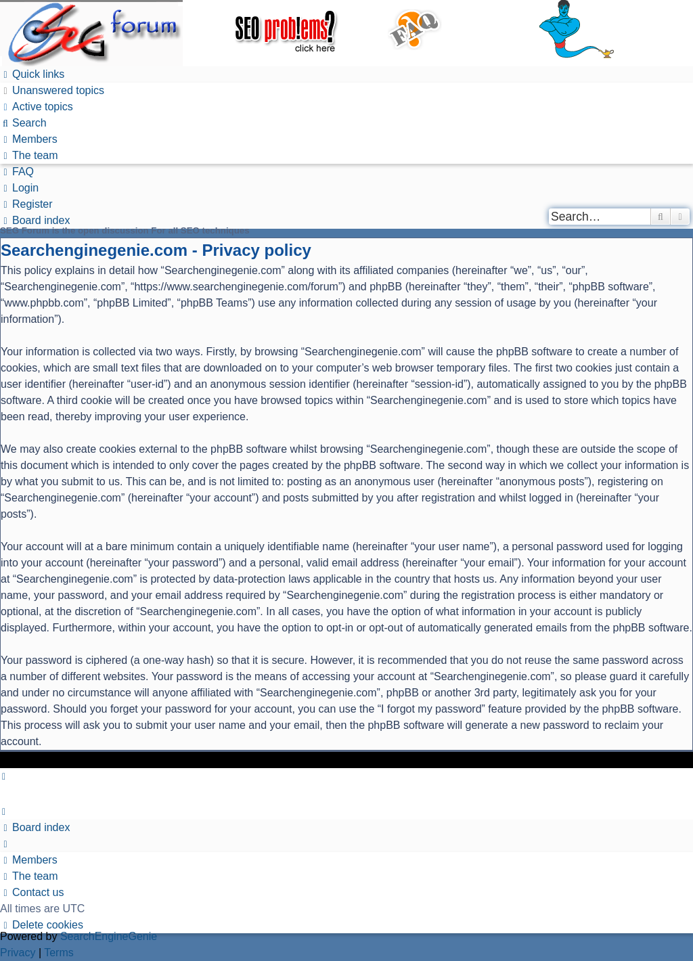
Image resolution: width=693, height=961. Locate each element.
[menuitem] (52, 90)
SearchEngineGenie (108, 936)
